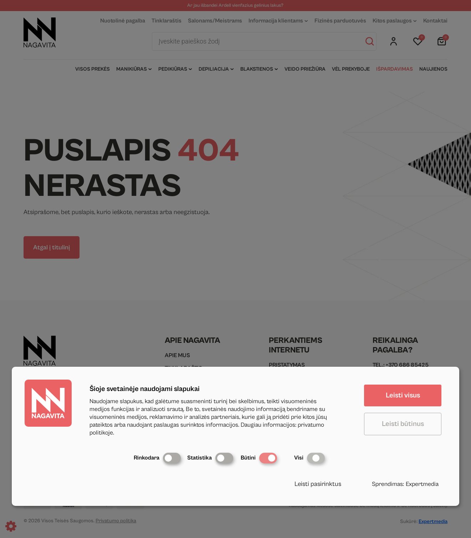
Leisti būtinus (403, 424)
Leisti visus (403, 395)
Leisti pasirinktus (318, 484)
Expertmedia (422, 484)
